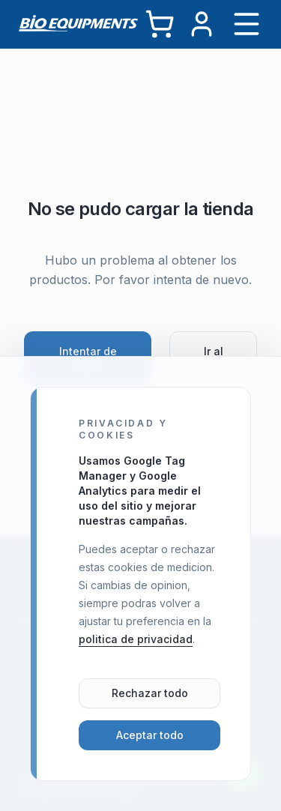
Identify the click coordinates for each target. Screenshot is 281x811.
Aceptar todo (150, 735)
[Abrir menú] (246, 23)
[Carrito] (159, 23)
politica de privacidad (136, 639)
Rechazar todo (150, 693)
